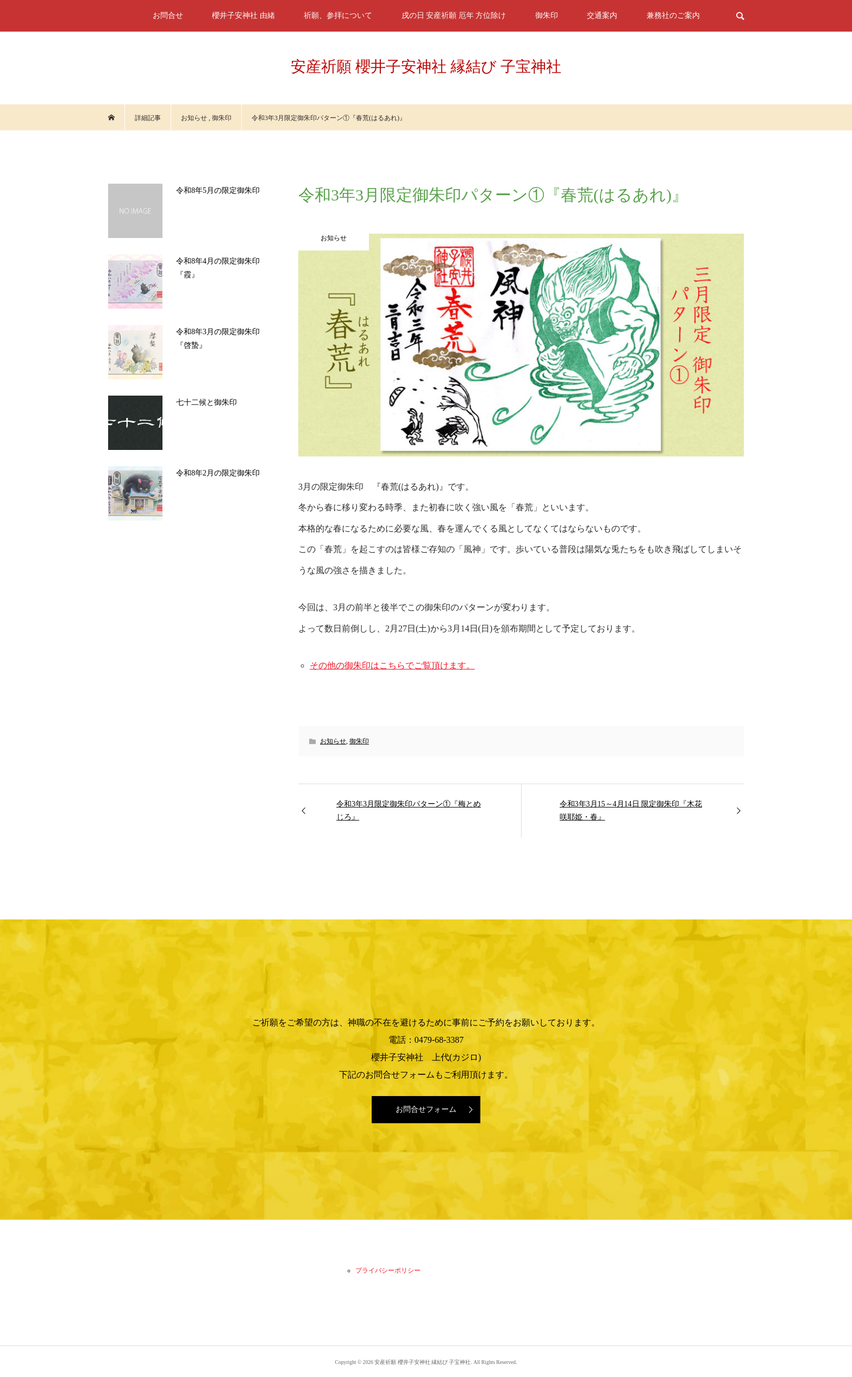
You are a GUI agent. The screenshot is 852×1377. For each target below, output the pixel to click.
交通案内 (602, 15)
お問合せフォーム (426, 1109)
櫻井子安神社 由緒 (243, 15)
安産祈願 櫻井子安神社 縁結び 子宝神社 (426, 66)
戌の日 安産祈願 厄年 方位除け (454, 15)
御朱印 (546, 15)
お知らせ (333, 741)
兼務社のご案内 (673, 15)
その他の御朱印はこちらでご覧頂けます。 (392, 665)
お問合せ (168, 15)
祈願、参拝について (338, 15)
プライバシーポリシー (388, 1270)
